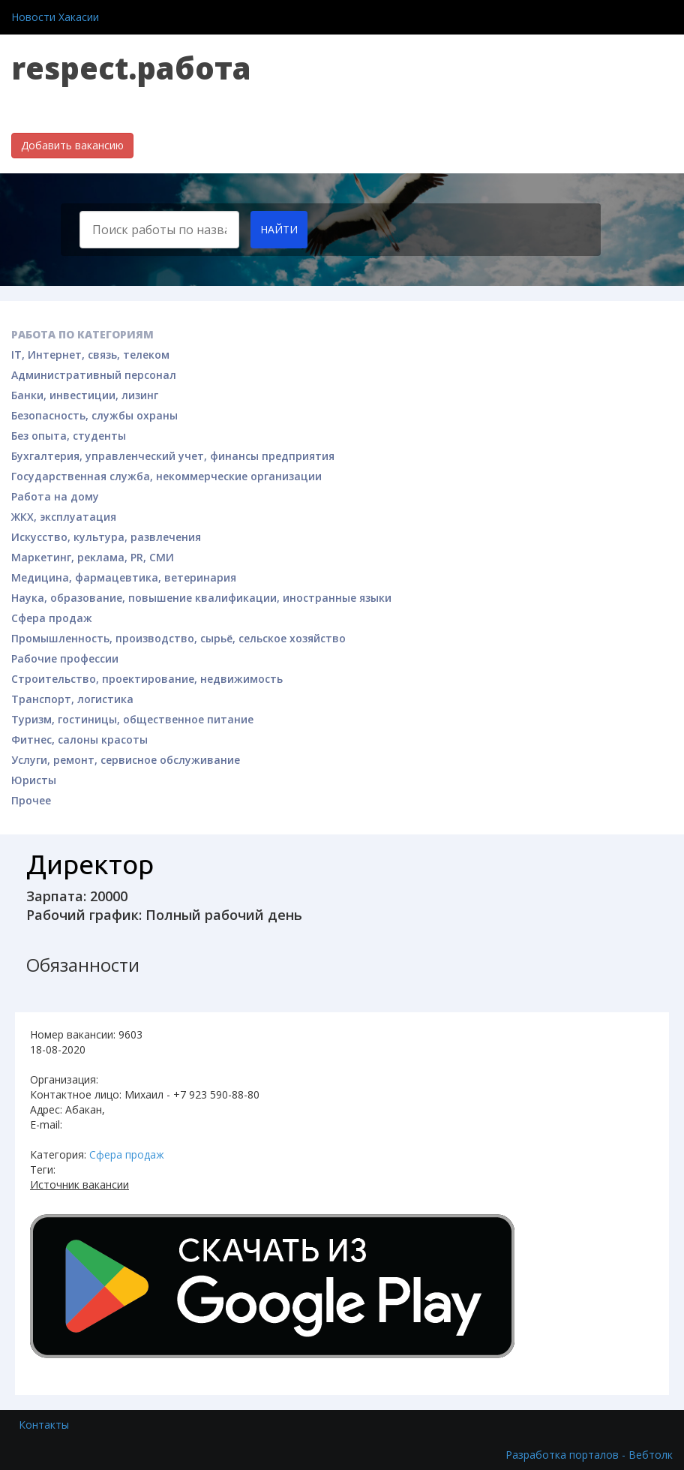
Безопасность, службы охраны (94, 415)
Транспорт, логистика (72, 699)
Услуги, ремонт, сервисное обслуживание (125, 760)
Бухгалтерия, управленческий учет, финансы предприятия (172, 456)
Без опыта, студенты (68, 435)
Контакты (44, 1424)
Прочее (31, 800)
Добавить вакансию (72, 145)
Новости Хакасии (55, 17)
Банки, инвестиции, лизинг (84, 395)
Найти (279, 229)
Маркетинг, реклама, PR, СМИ (92, 557)
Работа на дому (55, 496)
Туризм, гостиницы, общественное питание (132, 719)
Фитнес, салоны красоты (79, 739)
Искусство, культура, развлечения (106, 537)
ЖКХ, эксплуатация (63, 517)
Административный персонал (93, 375)
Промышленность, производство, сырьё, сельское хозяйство (178, 638)
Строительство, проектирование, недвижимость (147, 679)
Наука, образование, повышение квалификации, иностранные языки (201, 598)
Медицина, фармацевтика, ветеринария (123, 577)
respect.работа (131, 68)
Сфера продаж (51, 618)
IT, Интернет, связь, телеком (90, 354)
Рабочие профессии (64, 658)
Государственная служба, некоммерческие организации (166, 476)
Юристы (33, 780)
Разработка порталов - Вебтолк (589, 1454)
